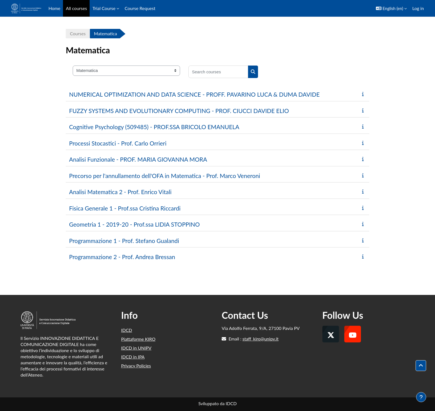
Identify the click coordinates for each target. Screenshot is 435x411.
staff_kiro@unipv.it (260, 338)
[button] (391, 8)
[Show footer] (421, 397)
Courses (78, 33)
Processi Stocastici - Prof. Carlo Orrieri (117, 143)
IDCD (126, 330)
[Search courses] (218, 72)
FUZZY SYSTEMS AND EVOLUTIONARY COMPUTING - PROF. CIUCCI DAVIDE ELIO (179, 110)
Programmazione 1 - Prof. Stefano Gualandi (124, 240)
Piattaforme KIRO (138, 339)
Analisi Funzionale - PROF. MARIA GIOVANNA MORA (138, 159)
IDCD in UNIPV (136, 347)
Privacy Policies (136, 365)
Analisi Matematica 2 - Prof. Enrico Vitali (120, 191)
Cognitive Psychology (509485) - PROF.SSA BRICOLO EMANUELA (154, 126)
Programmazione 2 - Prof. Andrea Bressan (122, 256)
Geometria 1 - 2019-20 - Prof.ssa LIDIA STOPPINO (134, 224)
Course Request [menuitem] (140, 8)
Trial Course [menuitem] (103, 8)
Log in (418, 8)
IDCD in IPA (133, 356)
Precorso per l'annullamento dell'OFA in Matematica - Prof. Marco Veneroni (164, 175)
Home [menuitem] (54, 8)
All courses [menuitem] (76, 8)
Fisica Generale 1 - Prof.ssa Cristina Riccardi (125, 208)
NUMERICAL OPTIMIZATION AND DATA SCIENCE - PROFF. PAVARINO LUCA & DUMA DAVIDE (194, 94)
